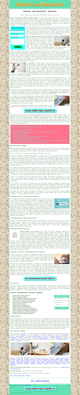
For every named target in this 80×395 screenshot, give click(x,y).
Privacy (68, 385)
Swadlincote (49, 362)
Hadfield (26, 363)
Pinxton (22, 360)
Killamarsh (58, 363)
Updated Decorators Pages (26, 385)
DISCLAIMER (67, 8)
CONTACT (61, 8)
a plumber (28, 339)
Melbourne (26, 362)
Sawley (17, 360)
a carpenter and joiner (42, 337)
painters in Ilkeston (27, 97)
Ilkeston (38, 114)
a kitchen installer (54, 336)
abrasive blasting (31, 71)
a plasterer (50, 335)
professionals (60, 48)
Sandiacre (32, 362)
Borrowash (39, 363)
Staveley (67, 360)
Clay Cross (39, 360)
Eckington (46, 363)
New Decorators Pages (17, 385)
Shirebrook (20, 363)
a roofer (26, 337)
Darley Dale (20, 359)
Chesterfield (19, 362)
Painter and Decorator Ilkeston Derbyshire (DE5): (24, 17)
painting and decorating (49, 241)
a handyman (19, 340)
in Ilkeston (32, 60)
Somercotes (13, 365)
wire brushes (36, 69)
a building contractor (62, 339)
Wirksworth (56, 362)
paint (63, 80)
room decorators (43, 339)
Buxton (62, 358)
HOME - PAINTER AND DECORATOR (40, 381)
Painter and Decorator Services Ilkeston (26, 292)
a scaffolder (64, 335)
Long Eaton (60, 360)
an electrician (36, 336)
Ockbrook (12, 362)
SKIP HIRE (58, 337)
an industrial (57, 71)
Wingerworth (46, 359)
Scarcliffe (32, 359)
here (41, 371)
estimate (30, 103)
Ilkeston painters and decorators (58, 92)
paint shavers (35, 68)
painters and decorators (19, 91)
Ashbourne (12, 359)
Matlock (52, 359)
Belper (67, 358)
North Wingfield (52, 360)
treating (35, 53)
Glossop (33, 360)
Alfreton (64, 363)
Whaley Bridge (59, 359)
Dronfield (39, 359)
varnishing (39, 245)
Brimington (33, 363)
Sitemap (11, 385)
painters (39, 100)
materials (54, 67)
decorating (40, 20)
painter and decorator (57, 59)
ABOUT (58, 8)
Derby (57, 358)
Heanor (43, 362)
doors (17, 242)
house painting (31, 232)
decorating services (36, 246)
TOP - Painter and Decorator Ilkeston (20, 375)
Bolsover (28, 360)
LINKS (54, 8)
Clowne (38, 362)
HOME (51, 8)
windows (23, 246)
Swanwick (45, 360)
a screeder (23, 335)
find (14, 285)
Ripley (52, 363)
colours (12, 79)
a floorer (36, 335)
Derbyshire (52, 246)
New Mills (62, 362)
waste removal (20, 336)
